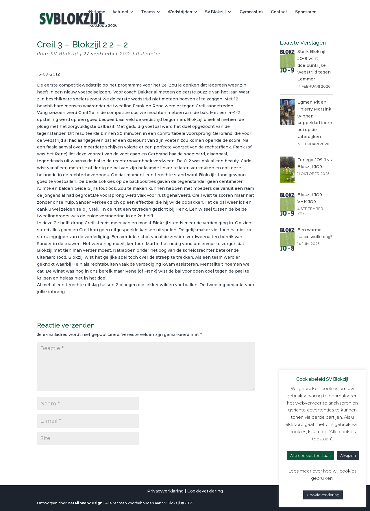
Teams (148, 12)
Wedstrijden (180, 12)
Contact (279, 12)
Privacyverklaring (165, 491)
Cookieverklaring (205, 491)
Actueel (120, 12)
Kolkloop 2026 (103, 25)
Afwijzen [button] (348, 455)
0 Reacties (149, 53)
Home (96, 12)
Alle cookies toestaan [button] (310, 455)
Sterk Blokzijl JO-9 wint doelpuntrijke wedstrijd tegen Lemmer (314, 65)
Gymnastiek (251, 12)
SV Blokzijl (215, 12)
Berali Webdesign (85, 503)
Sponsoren (305, 12)
